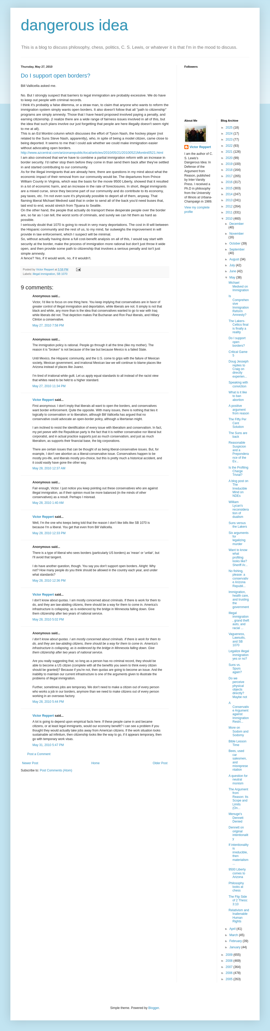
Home (95, 763)
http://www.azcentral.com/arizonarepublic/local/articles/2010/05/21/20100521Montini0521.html (92, 153)
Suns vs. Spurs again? (235, 668)
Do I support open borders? (55, 75)
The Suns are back (237, 434)
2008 (229, 961)
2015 (229, 188)
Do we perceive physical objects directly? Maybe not (237, 688)
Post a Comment (38, 754)
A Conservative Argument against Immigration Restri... (238, 712)
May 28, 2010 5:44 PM (48, 701)
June (233, 271)
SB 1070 (62, 273)
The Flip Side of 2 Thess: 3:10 (238, 900)
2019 (229, 164)
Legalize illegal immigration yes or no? (238, 654)
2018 (229, 170)
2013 (229, 200)
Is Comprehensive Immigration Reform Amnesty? (238, 305)
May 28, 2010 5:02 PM (48, 619)
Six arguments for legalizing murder (238, 538)
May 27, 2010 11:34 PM (48, 386)
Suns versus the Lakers (237, 524)
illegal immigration (44, 273)
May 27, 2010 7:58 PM (48, 325)
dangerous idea (74, 25)
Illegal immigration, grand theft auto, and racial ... (238, 620)
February (235, 941)
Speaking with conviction (238, 384)
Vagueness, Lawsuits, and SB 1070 (236, 639)
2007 (229, 967)
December (236, 224)
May (232, 277)
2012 (229, 206)
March (234, 935)
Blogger (153, 1008)
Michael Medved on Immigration (238, 286)
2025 (229, 127)
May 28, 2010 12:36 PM (48, 580)
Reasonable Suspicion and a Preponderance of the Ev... (238, 452)
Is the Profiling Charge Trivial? (238, 471)
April (232, 929)
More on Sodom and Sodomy (238, 731)
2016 (229, 182)
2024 (229, 133)
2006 (229, 973)
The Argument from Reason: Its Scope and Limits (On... (238, 799)
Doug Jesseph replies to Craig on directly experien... (238, 369)
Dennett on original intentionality (238, 833)
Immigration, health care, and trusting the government (238, 599)
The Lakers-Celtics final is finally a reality (238, 326)
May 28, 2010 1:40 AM (48, 503)
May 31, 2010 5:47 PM (48, 745)
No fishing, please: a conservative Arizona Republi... (238, 578)
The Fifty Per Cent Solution (237, 423)
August (234, 259)
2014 (229, 194)
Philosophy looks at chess (236, 887)
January (235, 947)
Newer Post (30, 763)
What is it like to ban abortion (237, 396)
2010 (229, 218)
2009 (229, 955)
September (237, 249)
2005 (229, 979)
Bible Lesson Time (237, 743)
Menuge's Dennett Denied (235, 817)
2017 (229, 176)
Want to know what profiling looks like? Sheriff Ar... (237, 557)
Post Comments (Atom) (56, 770)
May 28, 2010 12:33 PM (48, 533)
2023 (229, 139)
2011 (229, 212)
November (236, 233)
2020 (229, 158)
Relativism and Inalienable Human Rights (238, 915)
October (235, 243)
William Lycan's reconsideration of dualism (238, 509)
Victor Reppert (43, 400)
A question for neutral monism (237, 779)
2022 (229, 146)
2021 (229, 152)
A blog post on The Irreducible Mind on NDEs (238, 488)
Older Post (160, 763)
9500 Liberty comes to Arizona (237, 873)
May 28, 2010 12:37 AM (48, 468)
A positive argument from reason (238, 409)
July (232, 265)
